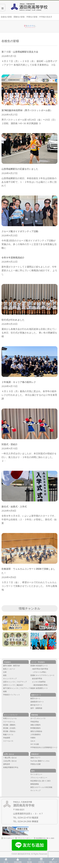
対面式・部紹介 (10, 444)
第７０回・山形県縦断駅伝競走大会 (20, 51)
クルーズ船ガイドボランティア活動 (20, 231)
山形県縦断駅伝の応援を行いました (20, 169)
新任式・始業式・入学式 (14, 506)
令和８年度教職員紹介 (13, 257)
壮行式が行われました (13, 319)
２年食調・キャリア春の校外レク (19, 382)
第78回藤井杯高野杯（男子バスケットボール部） (27, 110)
